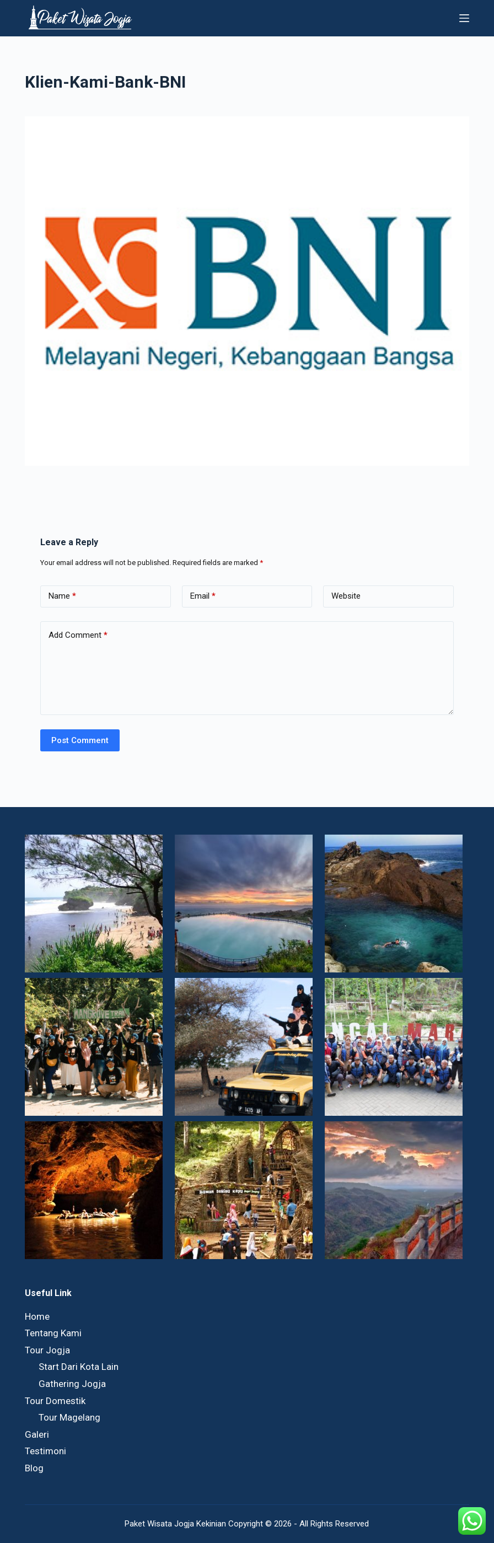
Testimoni (45, 1450)
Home (37, 1316)
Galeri (37, 1434)
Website (346, 596)
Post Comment (80, 740)
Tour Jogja (47, 1350)
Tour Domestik (55, 1400)
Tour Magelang (69, 1417)
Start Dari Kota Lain (79, 1366)
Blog (34, 1468)
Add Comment (78, 635)
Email (203, 596)
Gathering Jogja (72, 1383)
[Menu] (464, 18)
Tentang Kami (53, 1332)
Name (62, 596)
